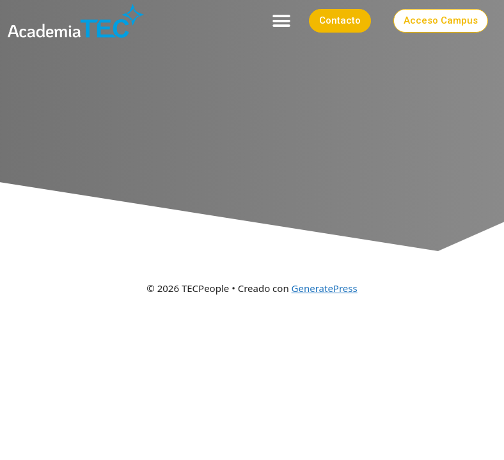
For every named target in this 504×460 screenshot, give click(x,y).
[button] (281, 20)
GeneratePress (325, 288)
